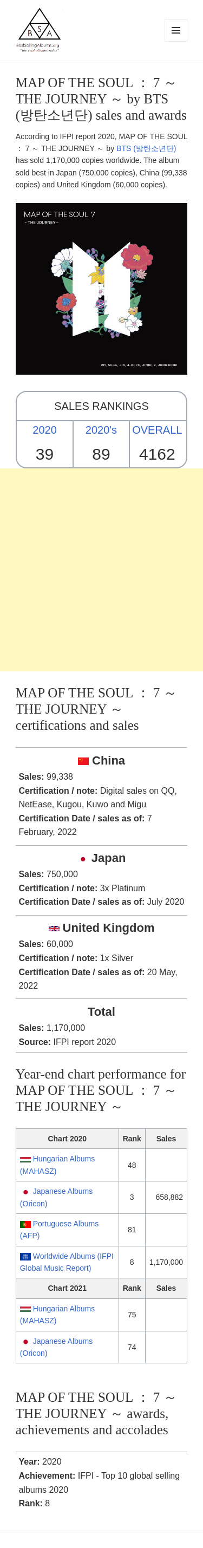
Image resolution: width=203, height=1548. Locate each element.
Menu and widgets (176, 41)
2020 (44, 430)
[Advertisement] (101, 569)
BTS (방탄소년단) (146, 148)
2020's (101, 430)
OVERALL (157, 430)
